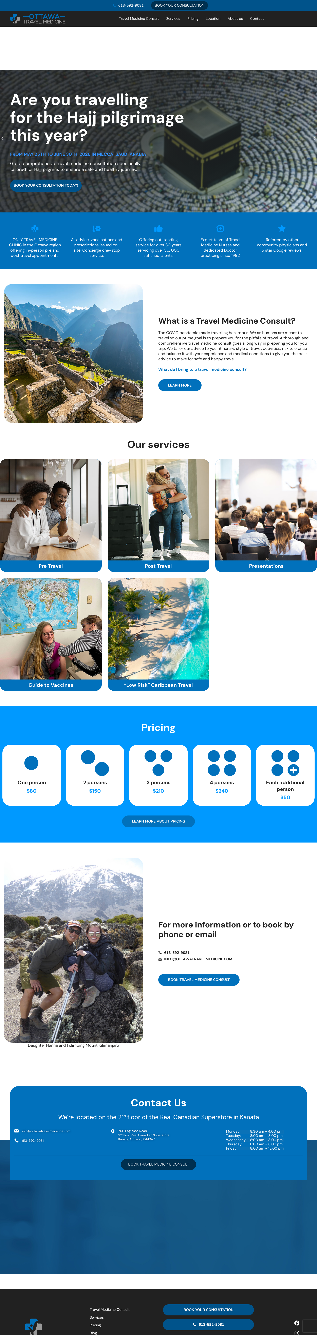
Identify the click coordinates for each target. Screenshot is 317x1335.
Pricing (193, 18)
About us (235, 18)
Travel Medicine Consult (139, 18)
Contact (257, 18)
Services (173, 18)
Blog (93, 1290)
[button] (2, 94)
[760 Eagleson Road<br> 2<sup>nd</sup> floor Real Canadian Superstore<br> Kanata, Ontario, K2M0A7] (208, 1298)
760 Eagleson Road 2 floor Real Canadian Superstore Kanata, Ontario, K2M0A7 (208, 1309)
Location (213, 18)
